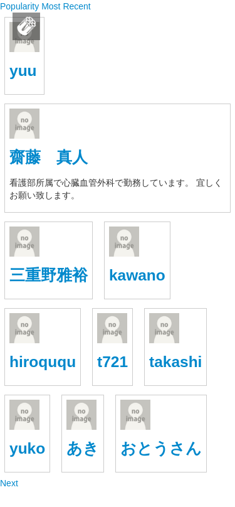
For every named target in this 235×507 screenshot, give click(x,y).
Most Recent (66, 6)
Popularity (20, 6)
